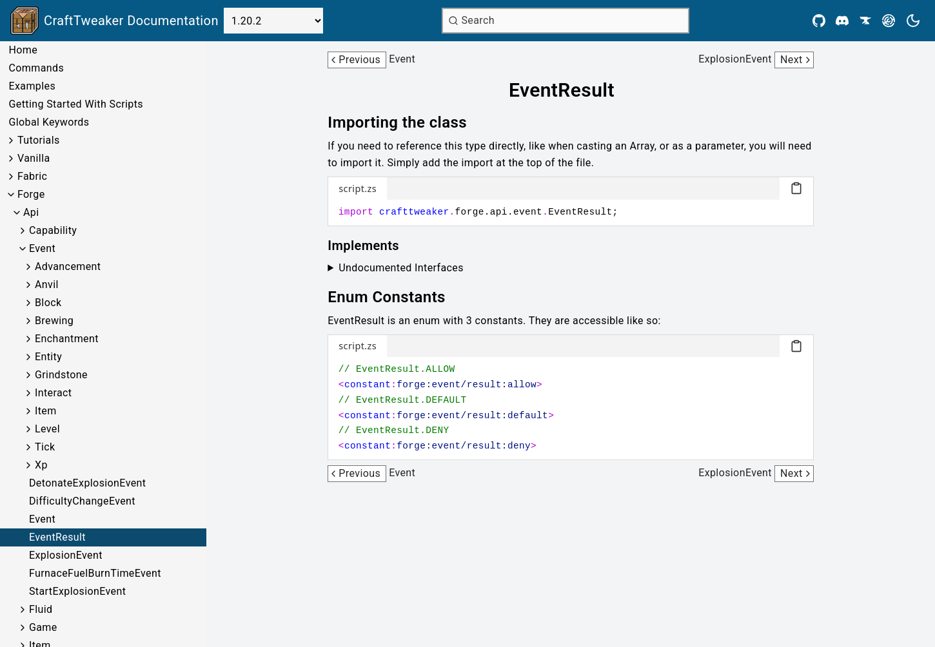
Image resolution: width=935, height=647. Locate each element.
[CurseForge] (865, 20)
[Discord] (842, 20)
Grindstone (61, 375)
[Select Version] (273, 21)
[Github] (819, 20)
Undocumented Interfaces (401, 268)
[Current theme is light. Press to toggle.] (913, 20)
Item (46, 411)
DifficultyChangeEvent (82, 501)
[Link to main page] (114, 20)
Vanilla (33, 158)
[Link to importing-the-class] (406, 122)
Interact (53, 393)
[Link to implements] (372, 246)
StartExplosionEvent (77, 591)
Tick (45, 447)
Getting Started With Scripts (75, 104)
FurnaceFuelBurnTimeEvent (95, 573)
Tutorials (38, 140)
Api (31, 212)
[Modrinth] (888, 20)
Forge (31, 194)
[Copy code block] (796, 188)
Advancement (68, 266)
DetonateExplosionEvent (87, 483)
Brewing (54, 320)
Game (43, 627)
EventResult (57, 537)
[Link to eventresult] (571, 90)
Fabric (32, 176)
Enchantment (67, 339)
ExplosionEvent (66, 555)
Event (42, 248)
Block (48, 302)
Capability (53, 230)
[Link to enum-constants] (396, 297)
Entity (48, 357)
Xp (41, 465)
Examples (31, 86)
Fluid (40, 609)
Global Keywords (48, 122)
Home (22, 50)
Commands (36, 68)
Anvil (47, 284)
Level (47, 429)
